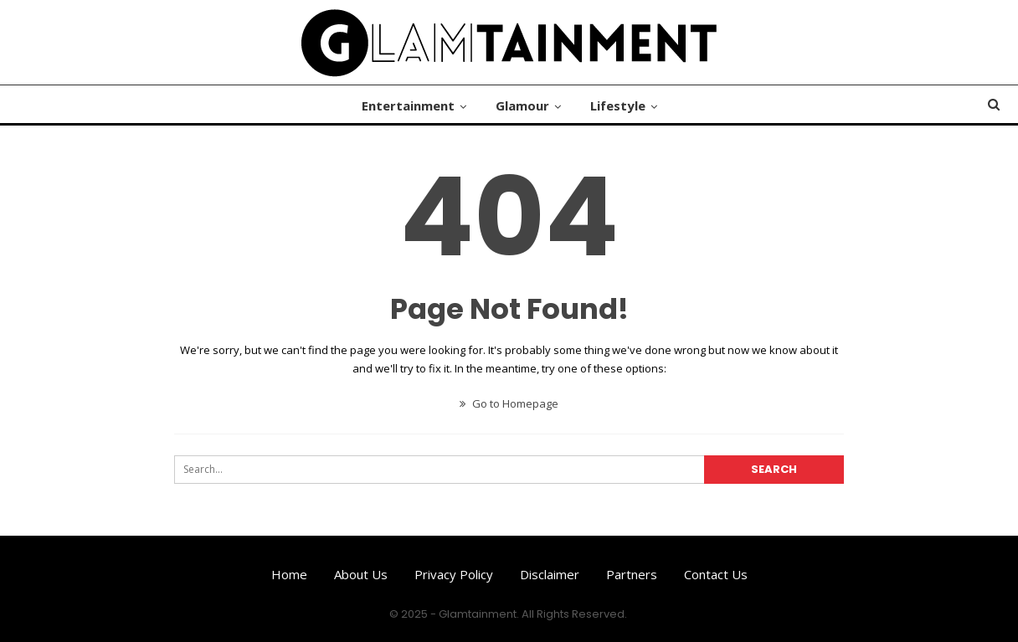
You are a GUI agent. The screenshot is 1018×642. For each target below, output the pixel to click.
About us (361, 574)
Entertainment (408, 105)
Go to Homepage (509, 403)
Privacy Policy (453, 574)
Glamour (522, 105)
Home (289, 574)
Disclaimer (549, 574)
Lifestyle (617, 105)
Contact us (716, 574)
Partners (631, 574)
